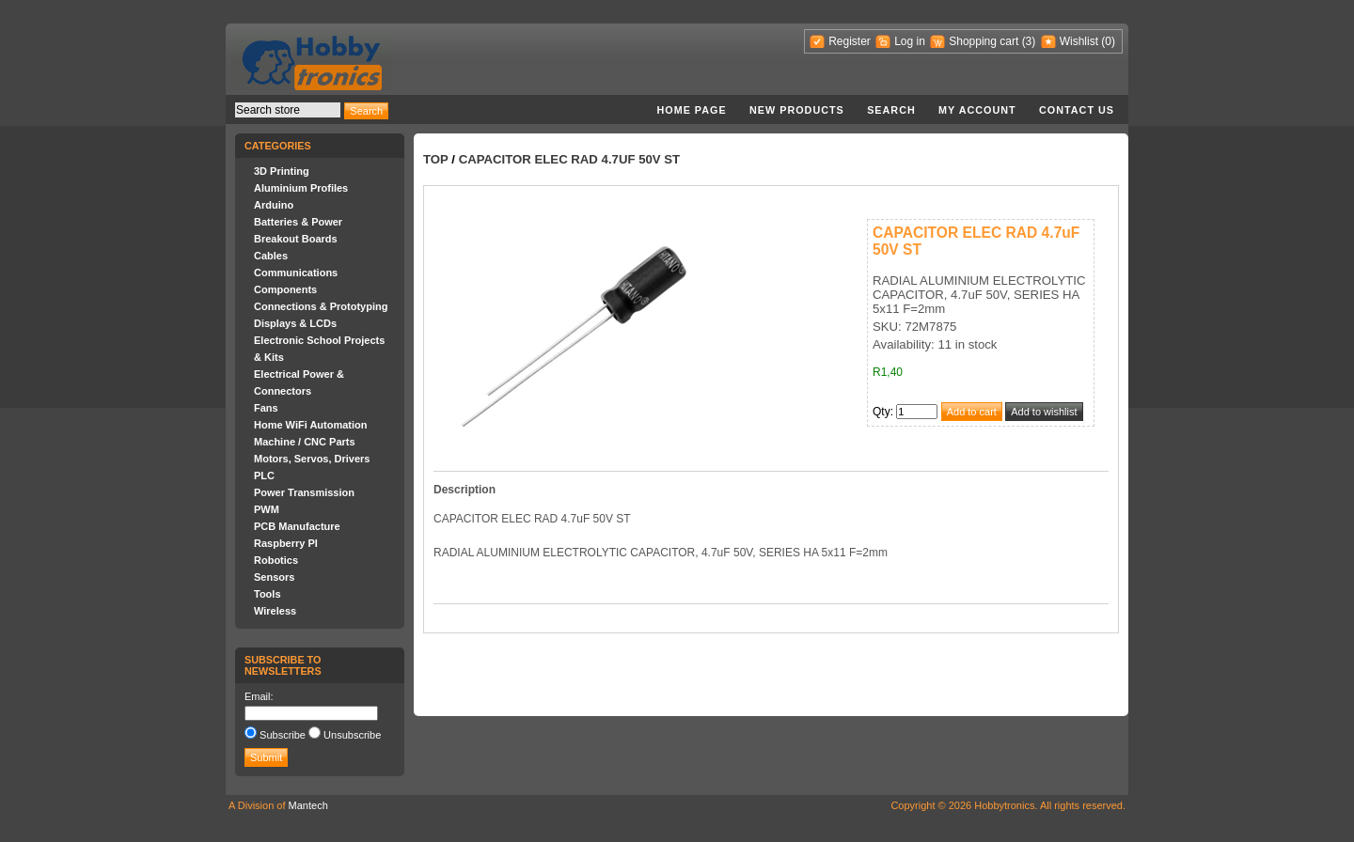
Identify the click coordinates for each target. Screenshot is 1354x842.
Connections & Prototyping (320, 306)
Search (891, 110)
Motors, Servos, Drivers (312, 458)
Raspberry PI (286, 543)
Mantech (308, 805)
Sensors (274, 577)
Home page (691, 110)
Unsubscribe (352, 735)
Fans (266, 407)
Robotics (276, 560)
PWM (266, 509)
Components (285, 289)
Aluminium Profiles (301, 188)
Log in (909, 41)
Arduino (273, 204)
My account (977, 110)
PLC (264, 475)
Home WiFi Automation (310, 424)
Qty (881, 411)
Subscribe (283, 735)
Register (849, 41)
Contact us (1076, 110)
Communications (296, 272)
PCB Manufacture (297, 526)
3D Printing (281, 171)
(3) (1029, 41)
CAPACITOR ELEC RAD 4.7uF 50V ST (569, 159)
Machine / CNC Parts (304, 441)
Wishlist (1079, 41)
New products (796, 110)
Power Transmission (304, 492)
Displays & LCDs (295, 323)
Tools (267, 594)
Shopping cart (983, 41)
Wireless (275, 610)
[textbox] (287, 109)
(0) (1108, 41)
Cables (271, 255)
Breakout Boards (296, 238)
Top (436, 159)
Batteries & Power (298, 221)
